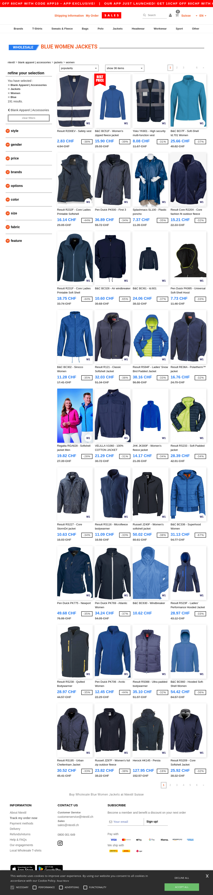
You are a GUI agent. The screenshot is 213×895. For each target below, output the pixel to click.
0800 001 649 (67, 832)
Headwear (138, 28)
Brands (18, 28)
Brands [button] (16, 169)
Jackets (118, 28)
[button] (171, 15)
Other (195, 28)
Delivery (15, 826)
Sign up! (152, 819)
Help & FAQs (18, 837)
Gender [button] (16, 142)
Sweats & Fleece (62, 28)
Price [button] (15, 156)
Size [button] (14, 211)
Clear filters (28, 115)
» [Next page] (203, 65)
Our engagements (21, 842)
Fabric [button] (15, 224)
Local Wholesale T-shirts (25, 848)
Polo (100, 28)
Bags (85, 28)
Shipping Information (69, 15)
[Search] (153, 15)
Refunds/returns (20, 831)
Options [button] (17, 183)
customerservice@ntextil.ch (75, 814)
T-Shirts (37, 28)
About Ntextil (18, 810)
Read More (63, 880)
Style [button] (14, 128)
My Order (92, 15)
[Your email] (126, 819)
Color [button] (15, 197)
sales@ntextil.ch (68, 822)
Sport (179, 28)
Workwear (160, 28)
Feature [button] (16, 238)
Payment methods (21, 821)
